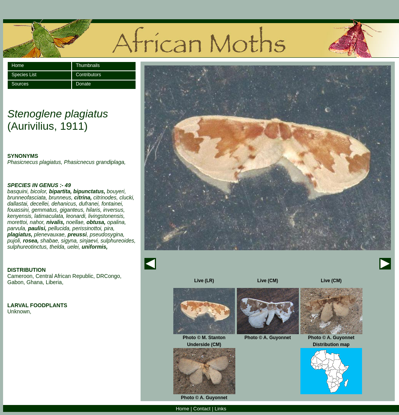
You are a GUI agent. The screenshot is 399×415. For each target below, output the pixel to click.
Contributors (88, 74)
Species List (24, 74)
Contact (202, 409)
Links (220, 409)
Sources (20, 84)
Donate (83, 84)
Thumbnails (88, 65)
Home (18, 65)
